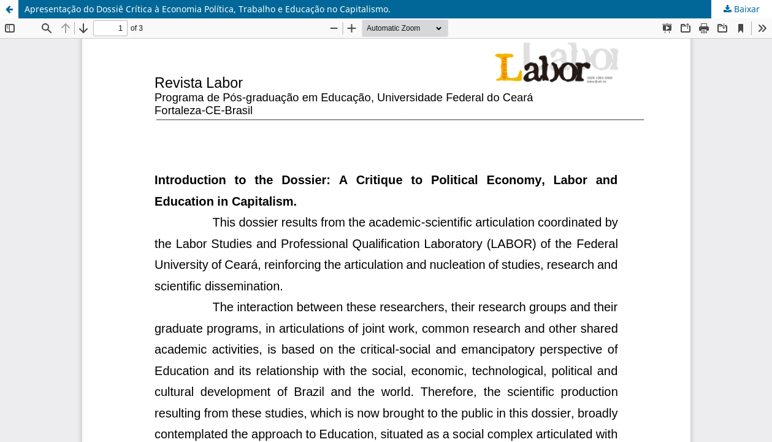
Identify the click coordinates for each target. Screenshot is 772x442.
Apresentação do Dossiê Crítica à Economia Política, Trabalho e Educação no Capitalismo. (208, 9)
